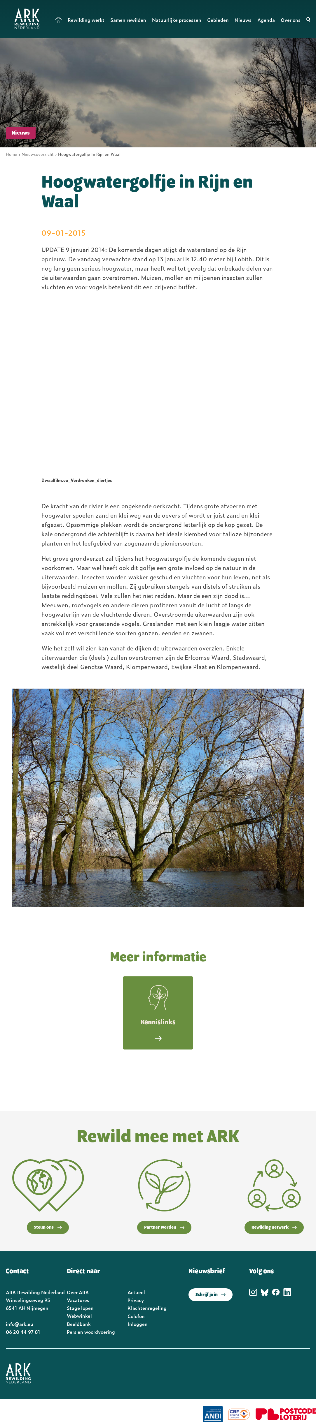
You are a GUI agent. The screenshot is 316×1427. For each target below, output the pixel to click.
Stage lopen (80, 1307)
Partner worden (164, 1227)
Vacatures (78, 1300)
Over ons (291, 19)
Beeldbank (79, 1323)
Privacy (136, 1300)
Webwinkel (79, 1315)
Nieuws (243, 19)
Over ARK (78, 1292)
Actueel (136, 1292)
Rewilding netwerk (274, 1227)
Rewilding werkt (86, 19)
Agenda (266, 19)
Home (58, 19)
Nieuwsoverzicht (38, 154)
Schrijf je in (210, 1294)
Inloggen (138, 1323)
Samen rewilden (128, 19)
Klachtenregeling (147, 1307)
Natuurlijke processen (176, 19)
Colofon (136, 1316)
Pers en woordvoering (91, 1331)
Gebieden (218, 19)
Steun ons (48, 1227)
